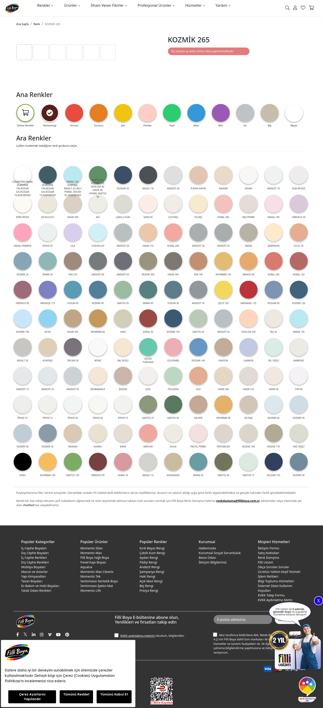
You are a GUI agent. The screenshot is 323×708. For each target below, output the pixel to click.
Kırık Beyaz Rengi (152, 548)
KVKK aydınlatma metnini (137, 636)
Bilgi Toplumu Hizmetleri (276, 581)
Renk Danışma (268, 557)
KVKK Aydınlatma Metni (275, 600)
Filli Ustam (265, 562)
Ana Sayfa (22, 24)
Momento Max (91, 553)
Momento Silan (91, 548)
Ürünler (70, 5)
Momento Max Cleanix (96, 572)
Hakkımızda (207, 548)
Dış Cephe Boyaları (35, 553)
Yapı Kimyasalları (33, 576)
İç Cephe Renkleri (34, 557)
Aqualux (86, 567)
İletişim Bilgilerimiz (213, 562)
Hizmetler (193, 5)
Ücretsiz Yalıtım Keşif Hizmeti (279, 572)
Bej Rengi (147, 586)
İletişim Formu (268, 548)
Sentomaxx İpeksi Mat (96, 586)
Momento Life (90, 590)
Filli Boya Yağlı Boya (94, 557)
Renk (37, 24)
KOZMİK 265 (52, 24)
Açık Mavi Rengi (151, 581)
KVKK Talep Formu (271, 595)
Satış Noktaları (268, 553)
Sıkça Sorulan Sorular (273, 567)
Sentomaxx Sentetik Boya (99, 581)
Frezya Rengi (149, 590)
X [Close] (318, 600)
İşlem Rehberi (268, 576)
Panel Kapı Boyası (93, 562)
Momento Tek (90, 576)
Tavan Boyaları (32, 581)
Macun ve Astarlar (34, 572)
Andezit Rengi (150, 567)
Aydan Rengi (149, 557)
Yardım (221, 5)
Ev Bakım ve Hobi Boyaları (40, 586)
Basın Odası (207, 557)
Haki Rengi (147, 576)
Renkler (43, 5)
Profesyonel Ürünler (154, 5)
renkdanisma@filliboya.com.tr (238, 501)
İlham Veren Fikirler (107, 5)
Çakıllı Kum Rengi (152, 553)
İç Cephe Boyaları (34, 548)
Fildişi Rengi (148, 562)
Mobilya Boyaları (33, 567)
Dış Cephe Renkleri (35, 562)
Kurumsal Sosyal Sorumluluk (220, 553)
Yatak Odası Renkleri (36, 590)
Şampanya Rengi (152, 572)
